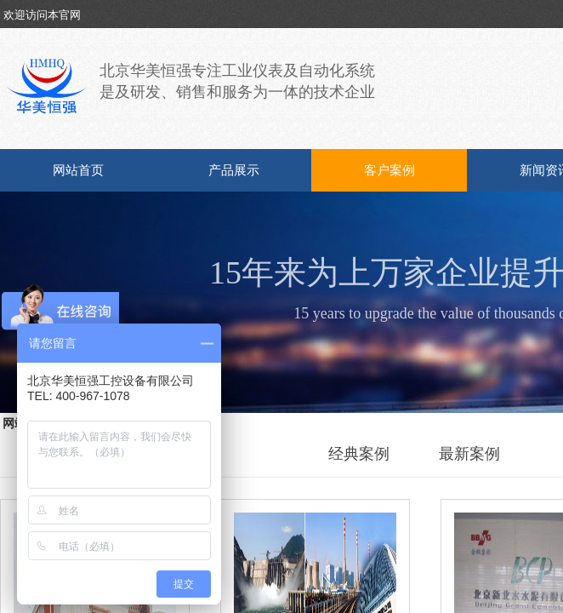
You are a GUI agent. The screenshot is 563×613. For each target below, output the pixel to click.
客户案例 (389, 170)
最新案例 (469, 453)
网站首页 (78, 170)
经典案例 (359, 453)
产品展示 (233, 170)
